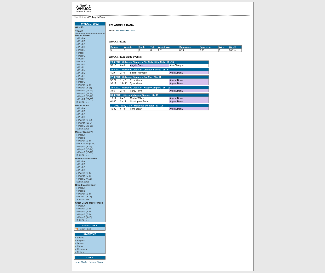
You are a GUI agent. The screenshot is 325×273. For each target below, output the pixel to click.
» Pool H (80, 58)
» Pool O (80, 76)
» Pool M (80, 70)
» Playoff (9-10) (84, 217)
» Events (79, 237)
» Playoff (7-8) (83, 214)
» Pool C (80, 44)
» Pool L (80, 67)
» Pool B (80, 41)
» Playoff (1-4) (83, 173)
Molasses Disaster (125, 30)
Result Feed (85, 229)
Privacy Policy (96, 262)
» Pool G (80, 55)
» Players (80, 240)
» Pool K (80, 64)
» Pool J (80, 61)
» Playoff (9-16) (84, 87)
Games (79, 27)
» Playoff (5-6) (83, 211)
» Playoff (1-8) (83, 84)
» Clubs (79, 246)
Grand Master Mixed (86, 158)
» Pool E (80, 50)
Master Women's (84, 132)
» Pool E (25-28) (84, 125)
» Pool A (80, 38)
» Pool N (80, 73)
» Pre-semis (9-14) (85, 143)
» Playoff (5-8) (83, 176)
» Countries (81, 249)
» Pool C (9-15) (84, 196)
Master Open (82, 105)
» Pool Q (80, 82)
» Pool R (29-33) (84, 99)
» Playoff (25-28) (84, 96)
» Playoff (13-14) (84, 149)
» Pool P (80, 79)
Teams (79, 31)
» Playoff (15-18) (84, 152)
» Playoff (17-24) (84, 123)
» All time (80, 252)
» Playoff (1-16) (84, 120)
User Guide (81, 262)
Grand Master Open (85, 185)
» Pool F (80, 53)
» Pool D (80, 47)
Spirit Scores (82, 102)
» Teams (79, 243)
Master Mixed (82, 35)
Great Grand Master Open (89, 203)
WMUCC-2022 (90, 23)
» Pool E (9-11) (84, 179)
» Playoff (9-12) (84, 146)
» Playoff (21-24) (84, 93)
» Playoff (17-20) (84, 90)
